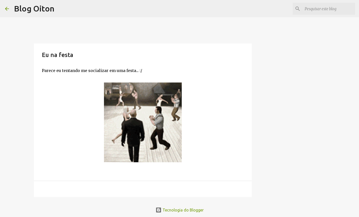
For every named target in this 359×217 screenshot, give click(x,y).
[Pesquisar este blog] (329, 9)
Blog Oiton (34, 8)
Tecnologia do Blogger (180, 210)
